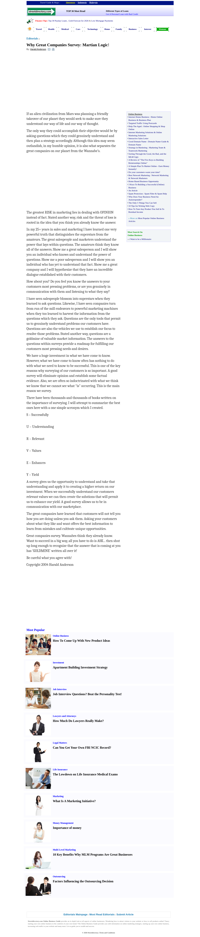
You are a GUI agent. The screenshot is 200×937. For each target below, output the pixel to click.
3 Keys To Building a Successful (143, 184)
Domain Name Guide (157, 141)
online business (46, 924)
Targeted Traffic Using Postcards (143, 123)
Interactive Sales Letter (138, 138)
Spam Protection (136, 193)
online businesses (98, 921)
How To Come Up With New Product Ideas (81, 640)
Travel (39, 29)
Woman (162, 29)
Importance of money (67, 827)
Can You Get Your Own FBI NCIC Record (81, 747)
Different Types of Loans (117, 11)
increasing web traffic (35, 926)
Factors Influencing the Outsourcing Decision (83, 881)
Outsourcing (59, 876)
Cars (78, 29)
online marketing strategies (132, 924)
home (75, 924)
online (161, 921)
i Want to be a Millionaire (140, 239)
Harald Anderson (38, 49)
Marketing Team (156, 147)
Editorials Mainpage (75, 914)
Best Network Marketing (139, 175)
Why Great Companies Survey (53, 45)
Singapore (70, 2)
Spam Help (162, 193)
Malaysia (93, 2)
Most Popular (36, 630)
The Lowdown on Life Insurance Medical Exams (85, 774)
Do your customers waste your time (144, 172)
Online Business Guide (89, 924)
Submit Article (125, 914)
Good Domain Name (137, 141)
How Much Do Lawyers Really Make (77, 721)
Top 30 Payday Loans (57, 21)
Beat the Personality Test (104, 694)
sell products (154, 921)
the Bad (155, 154)
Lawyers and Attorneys (64, 716)
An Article (133, 190)
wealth (83, 926)
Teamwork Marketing (138, 150)
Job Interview (60, 689)
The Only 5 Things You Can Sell (143, 203)
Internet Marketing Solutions (141, 132)
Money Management (63, 823)
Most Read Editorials (102, 914)
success (91, 926)
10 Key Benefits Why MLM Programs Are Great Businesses (93, 854)
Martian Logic (95, 45)
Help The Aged (135, 126)
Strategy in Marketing (138, 147)
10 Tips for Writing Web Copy (142, 206)
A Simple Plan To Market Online (143, 166)
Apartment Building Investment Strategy (80, 667)
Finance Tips (41, 21)
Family (119, 29)
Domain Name (135, 144)
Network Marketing (160, 175)
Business (133, 29)
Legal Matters (60, 742)
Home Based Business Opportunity (144, 181)
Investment (58, 662)
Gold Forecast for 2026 (78, 21)
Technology (92, 29)
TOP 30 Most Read (75, 11)
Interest (147, 29)
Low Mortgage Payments (102, 21)
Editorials (32, 38)
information (115, 924)
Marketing (58, 796)
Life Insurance (60, 769)
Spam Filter (149, 193)
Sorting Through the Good (140, 154)
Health (51, 29)
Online (161, 184)
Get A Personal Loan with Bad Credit (122, 14)
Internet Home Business (139, 117)
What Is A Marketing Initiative (73, 801)
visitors (127, 921)
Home (107, 29)
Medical (65, 29)
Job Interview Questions (69, 694)
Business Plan (145, 120)
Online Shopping (150, 126)
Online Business (61, 635)
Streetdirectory (93, 933)
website (138, 921)
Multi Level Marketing (64, 849)
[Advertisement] (58, 82)
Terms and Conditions (107, 933)
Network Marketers (139, 178)
